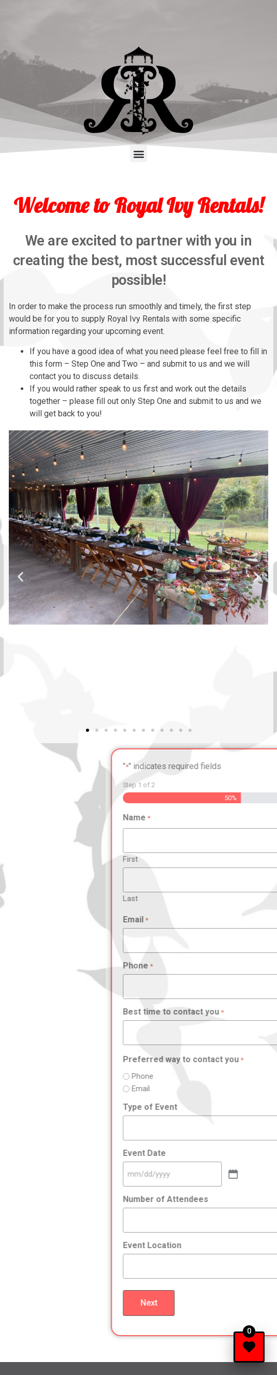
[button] (138, 153)
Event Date (207, 1153)
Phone (201, 966)
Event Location (215, 1245)
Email (199, 920)
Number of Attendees (229, 1199)
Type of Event (213, 1107)
